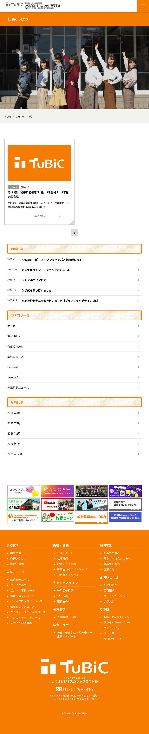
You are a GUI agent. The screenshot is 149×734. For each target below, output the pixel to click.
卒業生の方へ (112, 564)
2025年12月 (14, 454)
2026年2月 (14, 433)
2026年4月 (14, 413)
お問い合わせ (112, 585)
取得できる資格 (66, 564)
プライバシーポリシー (117, 622)
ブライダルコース (21, 585)
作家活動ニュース (18, 387)
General (12, 367)
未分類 (11, 326)
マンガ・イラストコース (25, 617)
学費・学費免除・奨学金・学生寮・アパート (74, 634)
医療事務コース (19, 579)
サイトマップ (112, 628)
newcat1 (12, 377)
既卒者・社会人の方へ (117, 558)
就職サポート (65, 553)
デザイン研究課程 (21, 623)
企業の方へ (110, 569)
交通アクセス (18, 558)
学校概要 (15, 553)
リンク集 (109, 633)
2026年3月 (14, 423)
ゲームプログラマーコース (26, 601)
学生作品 (62, 596)
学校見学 (109, 601)
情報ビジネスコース (22, 607)
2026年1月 (14, 444)
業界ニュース (15, 357)
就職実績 (62, 558)
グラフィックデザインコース (27, 612)
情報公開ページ (113, 639)
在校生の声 (64, 601)
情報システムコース (22, 596)
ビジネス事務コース (22, 590)
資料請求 (109, 590)
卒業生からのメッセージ (72, 569)
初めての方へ (112, 553)
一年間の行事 (65, 590)
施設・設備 (17, 564)
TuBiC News (15, 346)
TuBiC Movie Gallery (116, 617)
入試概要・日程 (66, 617)
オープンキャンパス (116, 596)
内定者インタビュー (69, 575)
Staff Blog (13, 336)
